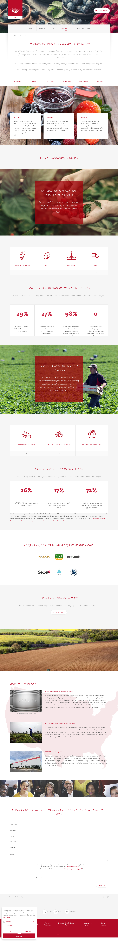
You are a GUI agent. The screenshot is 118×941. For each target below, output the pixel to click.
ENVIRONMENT (17, 81)
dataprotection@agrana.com (72, 870)
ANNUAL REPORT (67, 81)
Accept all (19, 936)
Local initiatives (83, 81)
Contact (58, 915)
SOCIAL (34, 81)
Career (53, 29)
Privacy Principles (47, 928)
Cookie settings (103, 928)
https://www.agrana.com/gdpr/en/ (73, 872)
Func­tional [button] (8, 925)
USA (15, 36)
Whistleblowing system (87, 928)
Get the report (58, 616)
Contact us (100, 81)
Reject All (28, 932)
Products (42, 29)
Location (70, 915)
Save (10, 932)
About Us (31, 29)
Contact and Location (83, 29)
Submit (101, 889)
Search (47, 915)
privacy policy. (7, 917)
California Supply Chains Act (66, 928)
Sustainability (66, 29)
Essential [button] (7, 922)
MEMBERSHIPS (50, 81)
